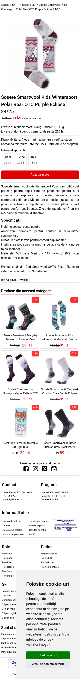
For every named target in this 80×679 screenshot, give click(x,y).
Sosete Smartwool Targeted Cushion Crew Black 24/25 (59, 444)
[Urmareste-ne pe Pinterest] (44, 469)
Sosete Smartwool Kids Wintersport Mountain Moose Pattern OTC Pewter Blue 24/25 (59, 338)
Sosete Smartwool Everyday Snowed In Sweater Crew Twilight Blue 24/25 (20, 338)
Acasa (5, 4)
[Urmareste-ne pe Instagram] (35, 469)
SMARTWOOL (19, 280)
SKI (14, 4)
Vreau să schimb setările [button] (47, 664)
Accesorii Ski (27, 4)
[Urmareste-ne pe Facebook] (26, 469)
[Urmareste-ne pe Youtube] (54, 469)
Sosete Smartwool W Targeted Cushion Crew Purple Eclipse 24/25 (59, 392)
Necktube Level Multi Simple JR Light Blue (20, 444)
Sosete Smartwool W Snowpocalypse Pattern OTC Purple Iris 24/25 (20, 392)
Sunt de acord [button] (48, 655)
